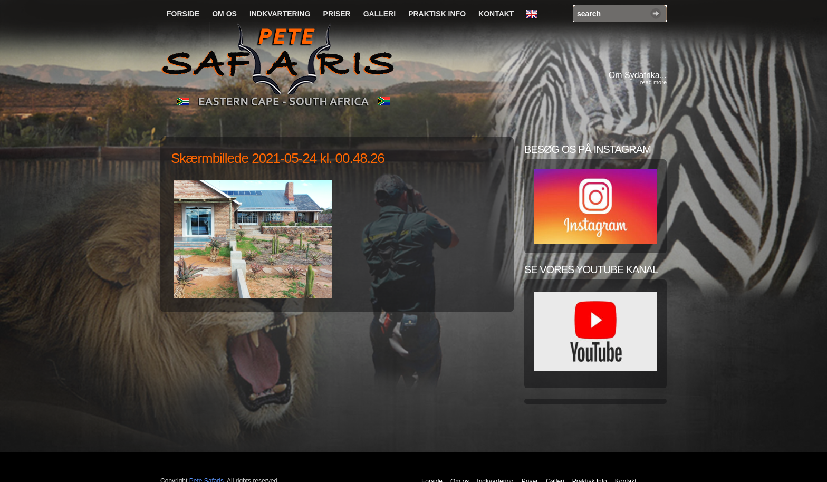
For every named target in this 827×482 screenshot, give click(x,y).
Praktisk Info (437, 13)
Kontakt (496, 13)
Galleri (379, 13)
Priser (337, 13)
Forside (183, 13)
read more (653, 82)
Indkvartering (280, 13)
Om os (224, 13)
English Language (534, 15)
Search (655, 13)
